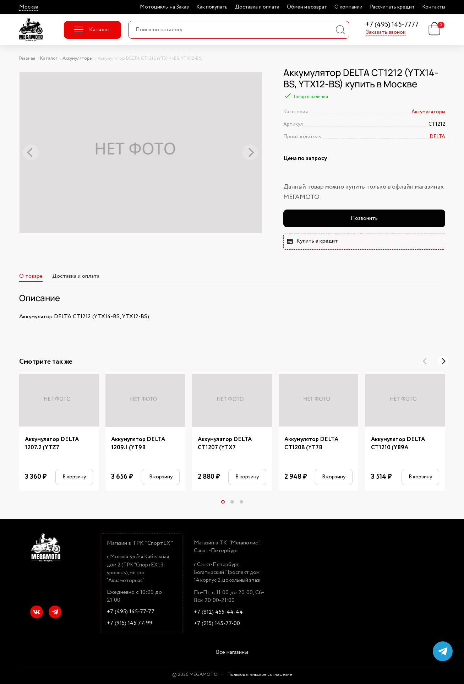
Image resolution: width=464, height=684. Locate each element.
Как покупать (212, 7)
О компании (348, 7)
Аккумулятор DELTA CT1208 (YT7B (311, 443)
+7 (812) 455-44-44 (218, 612)
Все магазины (232, 652)
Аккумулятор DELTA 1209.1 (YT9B (138, 443)
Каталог (91, 30)
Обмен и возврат (307, 7)
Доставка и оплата (257, 7)
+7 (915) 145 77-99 (129, 623)
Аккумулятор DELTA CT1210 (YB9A (398, 443)
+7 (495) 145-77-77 (130, 612)
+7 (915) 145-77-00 (217, 624)
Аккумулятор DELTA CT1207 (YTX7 (225, 443)
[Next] (443, 361)
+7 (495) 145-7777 (392, 25)
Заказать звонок (386, 32)
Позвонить (364, 218)
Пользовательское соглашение (260, 674)
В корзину (74, 477)
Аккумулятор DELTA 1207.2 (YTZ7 (52, 443)
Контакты (433, 7)
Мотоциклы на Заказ (164, 7)
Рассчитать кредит (392, 7)
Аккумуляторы (428, 111)
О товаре (31, 276)
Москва (28, 7)
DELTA (437, 136)
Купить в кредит (312, 241)
